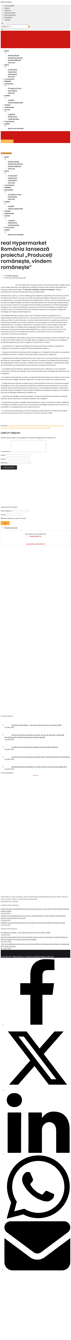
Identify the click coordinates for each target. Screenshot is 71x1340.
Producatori (12, 70)
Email (3, 461)
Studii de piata (13, 119)
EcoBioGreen (9, 107)
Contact (7, 20)
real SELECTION (21, 428)
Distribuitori (12, 74)
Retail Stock (12, 117)
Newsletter (8, 17)
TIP (35, 428)
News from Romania (15, 128)
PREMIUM (7, 81)
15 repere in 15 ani (14, 88)
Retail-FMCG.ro (18, 959)
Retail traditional (14, 60)
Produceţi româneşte (15, 426)
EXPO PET (11, 93)
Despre (7, 8)
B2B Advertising (10, 15)
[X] (37, 1092)
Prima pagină (9, 6)
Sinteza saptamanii (15, 103)
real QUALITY (11, 428)
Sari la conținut (6, 2)
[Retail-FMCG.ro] (14, 37)
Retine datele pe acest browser (13, 521)
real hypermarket (44, 426)
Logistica (11, 114)
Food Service (9, 121)
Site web (4, 465)
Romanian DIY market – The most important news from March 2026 (25, 935)
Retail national (13, 55)
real (30, 426)
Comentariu (6, 454)
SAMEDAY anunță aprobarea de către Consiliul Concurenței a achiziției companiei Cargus (33, 925)
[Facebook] (37, 1026)
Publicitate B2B (9, 13)
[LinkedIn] (37, 1156)
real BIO (35, 426)
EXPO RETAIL (12, 91)
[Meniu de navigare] (7, 141)
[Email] (37, 1272)
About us (7, 10)
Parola (3, 517)
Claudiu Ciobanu (12, 276)
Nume (3, 457)
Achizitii (11, 100)
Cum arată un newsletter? (35, 546)
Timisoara (30, 428)
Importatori (12, 72)
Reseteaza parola (10, 530)
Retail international (15, 58)
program (26, 426)
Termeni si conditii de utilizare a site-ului (39, 959)
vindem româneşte (44, 428)
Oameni (7, 105)
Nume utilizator (6, 513)
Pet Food (11, 63)
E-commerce (9, 79)
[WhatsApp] (37, 1222)
